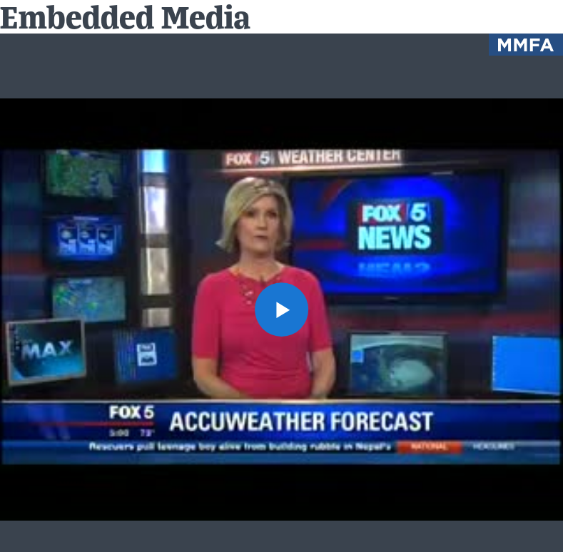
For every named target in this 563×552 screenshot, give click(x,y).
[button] (281, 309)
